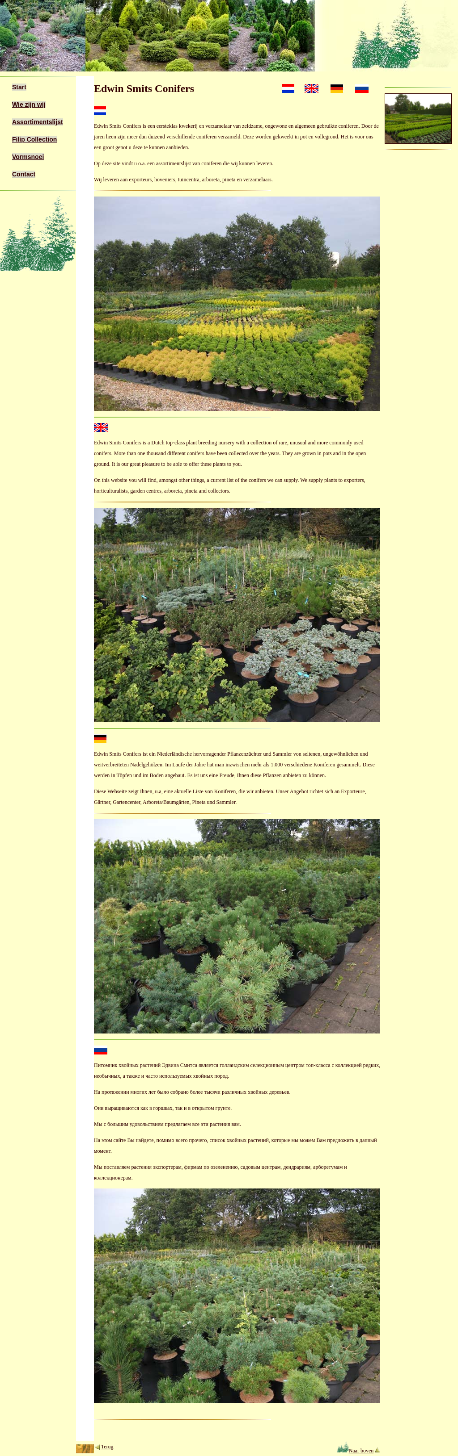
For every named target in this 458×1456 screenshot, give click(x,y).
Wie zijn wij (29, 104)
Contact (23, 174)
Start (19, 87)
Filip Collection (34, 139)
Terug (107, 1446)
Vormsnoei (28, 156)
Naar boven (355, 1451)
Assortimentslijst (37, 122)
